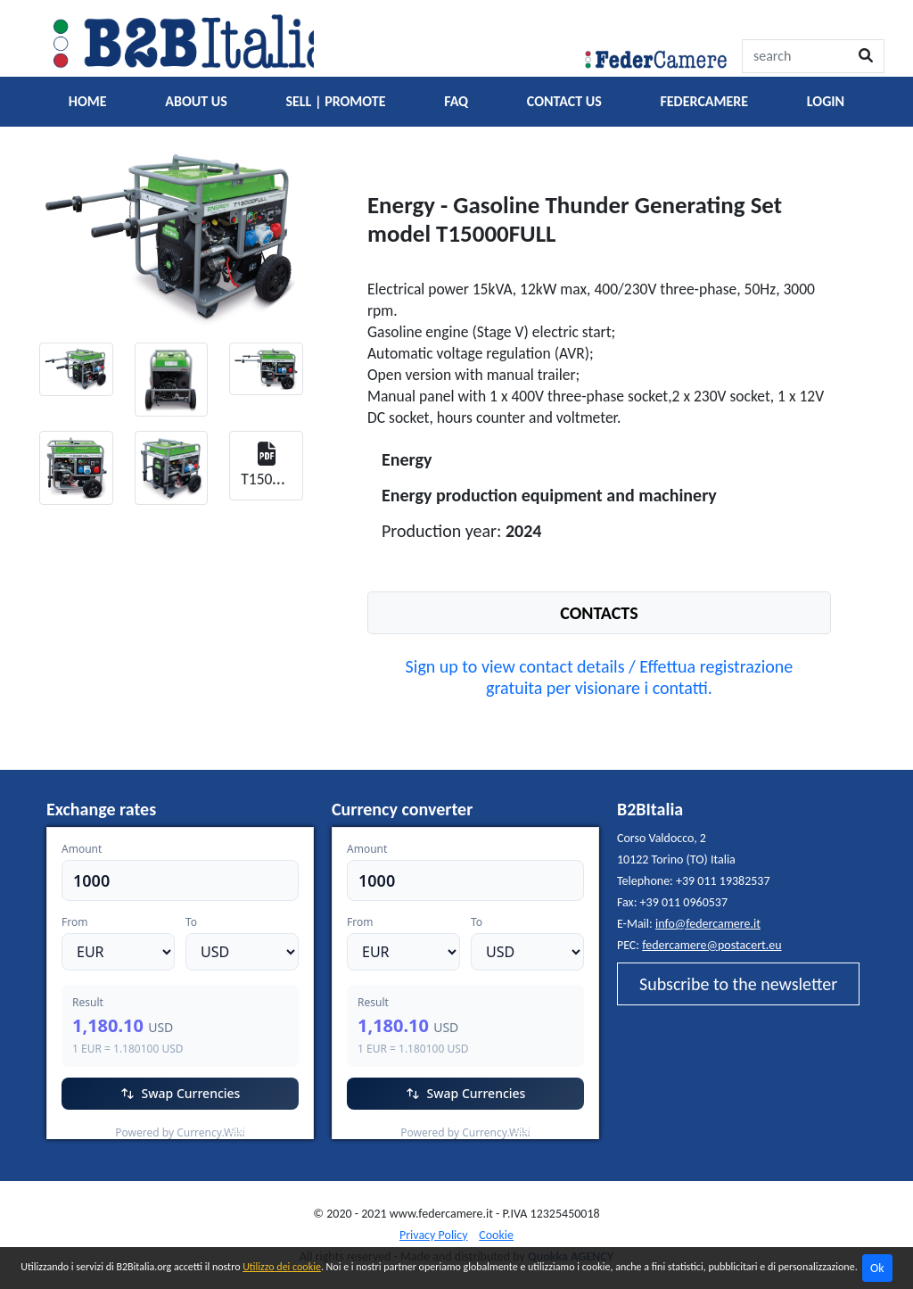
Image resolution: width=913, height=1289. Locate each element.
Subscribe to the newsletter (738, 984)
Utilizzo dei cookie (282, 1266)
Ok (877, 1268)
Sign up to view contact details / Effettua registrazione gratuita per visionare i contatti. (600, 677)
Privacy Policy (433, 1235)
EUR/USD (86, 1128)
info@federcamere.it (708, 923)
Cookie (496, 1235)
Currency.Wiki (264, 1128)
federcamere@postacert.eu (711, 945)
